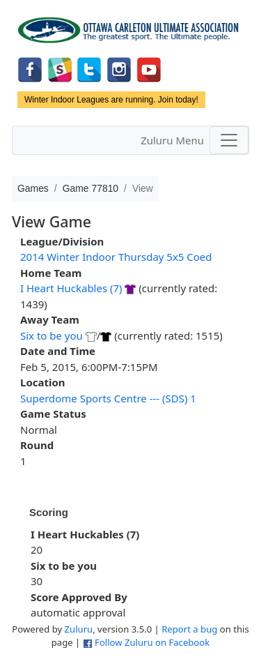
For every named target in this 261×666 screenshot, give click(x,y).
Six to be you (51, 335)
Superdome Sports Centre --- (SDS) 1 (108, 398)
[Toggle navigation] (228, 140)
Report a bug (189, 629)
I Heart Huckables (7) (71, 288)
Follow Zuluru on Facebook (152, 642)
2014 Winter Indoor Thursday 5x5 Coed (116, 257)
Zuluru (79, 629)
